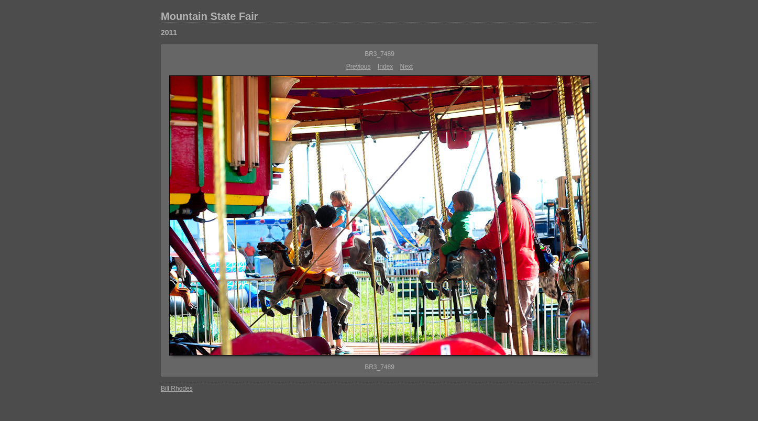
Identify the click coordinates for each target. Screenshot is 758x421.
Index (385, 66)
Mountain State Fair (209, 16)
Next (406, 66)
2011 (169, 32)
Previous (358, 66)
